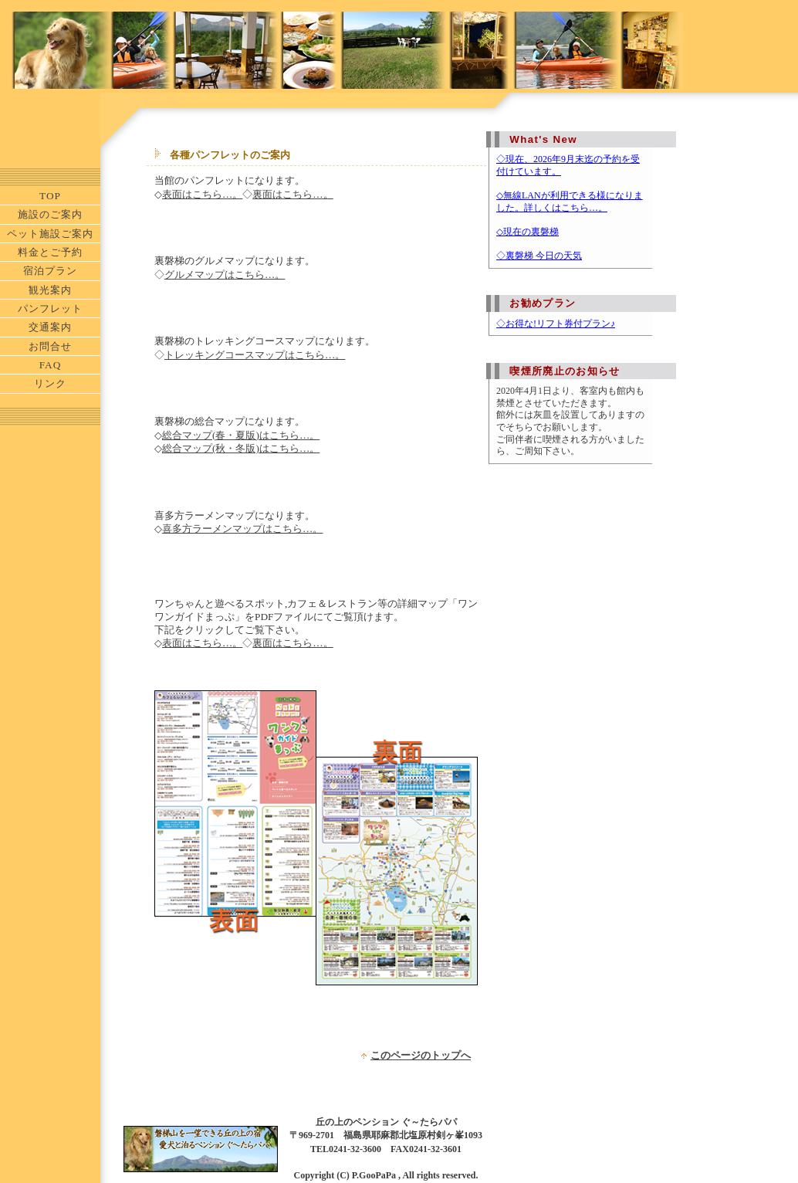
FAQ (50, 365)
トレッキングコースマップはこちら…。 (254, 355)
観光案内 (50, 290)
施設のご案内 (50, 214)
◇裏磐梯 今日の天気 (539, 255)
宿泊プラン (50, 270)
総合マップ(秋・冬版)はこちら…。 (241, 448)
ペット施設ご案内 (50, 233)
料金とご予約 (50, 252)
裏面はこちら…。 (292, 194)
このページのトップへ (420, 1055)
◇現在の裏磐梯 (527, 231)
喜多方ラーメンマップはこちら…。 (242, 528)
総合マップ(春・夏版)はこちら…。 (241, 435)
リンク (50, 383)
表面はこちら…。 (202, 194)
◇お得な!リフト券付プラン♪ (555, 323)
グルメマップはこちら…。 (224, 274)
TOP (50, 196)
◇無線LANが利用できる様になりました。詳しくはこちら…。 (569, 201)
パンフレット (50, 308)
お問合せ (50, 346)
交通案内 (50, 327)
